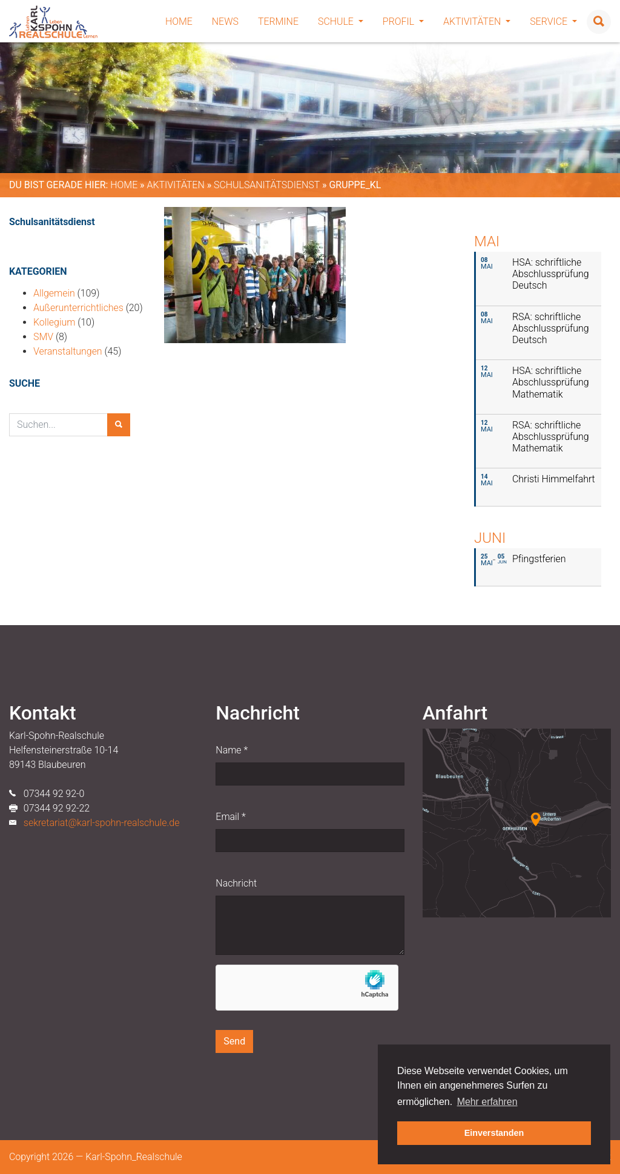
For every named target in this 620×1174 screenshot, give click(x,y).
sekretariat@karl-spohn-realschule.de (102, 822)
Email (230, 816)
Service (553, 21)
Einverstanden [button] (494, 1133)
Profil (403, 21)
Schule (340, 21)
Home (179, 21)
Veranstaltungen (67, 351)
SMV (43, 337)
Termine (278, 21)
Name (232, 750)
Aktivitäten (476, 21)
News (225, 21)
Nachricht (236, 883)
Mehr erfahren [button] (487, 1102)
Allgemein (54, 293)
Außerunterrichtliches (78, 307)
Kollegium (54, 322)
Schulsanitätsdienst (267, 185)
